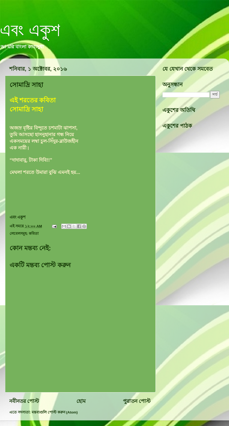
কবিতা (34, 234)
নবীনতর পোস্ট (24, 401)
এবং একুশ (30, 29)
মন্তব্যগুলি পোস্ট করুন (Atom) (55, 412)
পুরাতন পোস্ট (136, 401)
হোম (81, 401)
